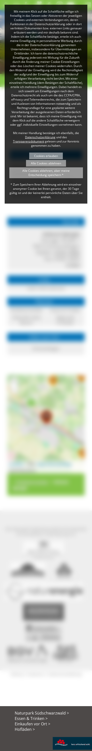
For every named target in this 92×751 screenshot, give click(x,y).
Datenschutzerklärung (40, 137)
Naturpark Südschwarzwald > (42, 713)
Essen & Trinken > (31, 718)
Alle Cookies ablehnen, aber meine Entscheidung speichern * (46, 173)
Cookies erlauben (46, 156)
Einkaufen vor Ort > (32, 724)
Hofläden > (25, 729)
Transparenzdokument (28, 141)
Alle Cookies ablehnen (46, 163)
